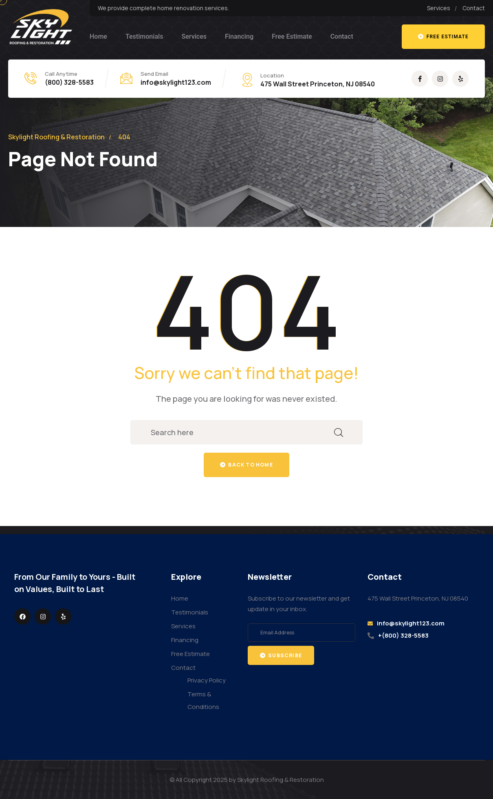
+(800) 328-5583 (403, 635)
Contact (341, 36)
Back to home (246, 464)
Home (98, 36)
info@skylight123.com (176, 82)
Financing (239, 36)
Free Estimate (292, 36)
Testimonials (144, 36)
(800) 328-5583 (69, 82)
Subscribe (281, 655)
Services (194, 36)
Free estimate (443, 37)
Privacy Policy (206, 680)
